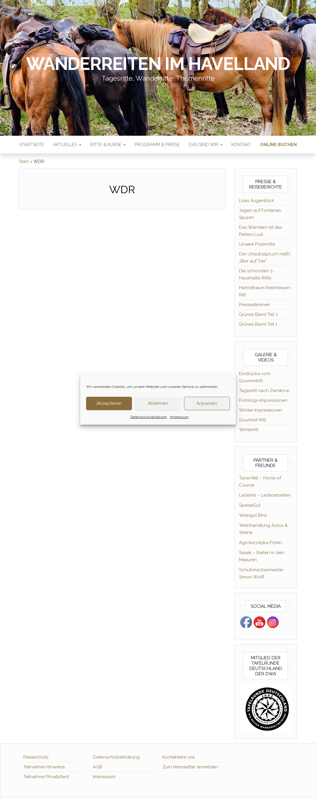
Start (24, 161)
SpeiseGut (249, 505)
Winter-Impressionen (260, 410)
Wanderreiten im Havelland (158, 63)
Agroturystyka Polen (260, 542)
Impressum (179, 417)
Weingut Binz (253, 515)
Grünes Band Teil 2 (258, 314)
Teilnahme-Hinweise (44, 767)
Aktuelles (67, 144)
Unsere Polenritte (257, 244)
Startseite (31, 144)
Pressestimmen (254, 304)
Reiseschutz (36, 757)
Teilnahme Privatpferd (46, 776)
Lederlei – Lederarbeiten (265, 495)
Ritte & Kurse (108, 144)
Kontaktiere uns (178, 757)
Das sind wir (206, 144)
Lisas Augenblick (256, 200)
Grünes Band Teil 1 (258, 324)
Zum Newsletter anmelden (190, 767)
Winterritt (248, 429)
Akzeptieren (109, 403)
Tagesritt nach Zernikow (264, 390)
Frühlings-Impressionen (263, 400)
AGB (97, 767)
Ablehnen (158, 403)
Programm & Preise (157, 144)
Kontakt (241, 144)
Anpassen (206, 403)
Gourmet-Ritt (252, 420)
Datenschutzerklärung (148, 417)
